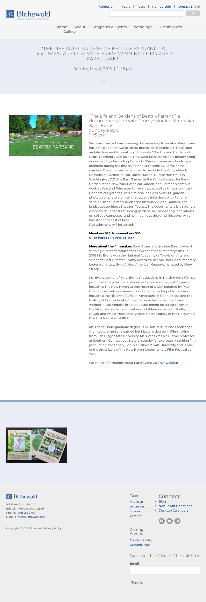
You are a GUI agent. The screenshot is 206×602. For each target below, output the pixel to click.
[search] (145, 14)
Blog (162, 501)
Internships (138, 511)
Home (61, 27)
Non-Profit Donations (175, 506)
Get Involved (171, 27)
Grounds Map (140, 545)
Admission (106, 6)
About (79, 27)
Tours (141, 6)
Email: (134, 564)
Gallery (69, 32)
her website (169, 363)
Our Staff (136, 502)
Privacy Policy (53, 528)
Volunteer (137, 507)
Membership (161, 6)
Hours (125, 6)
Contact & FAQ (189, 6)
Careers (135, 516)
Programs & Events (110, 27)
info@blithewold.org (31, 516)
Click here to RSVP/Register (111, 238)
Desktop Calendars (173, 510)
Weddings (143, 27)
